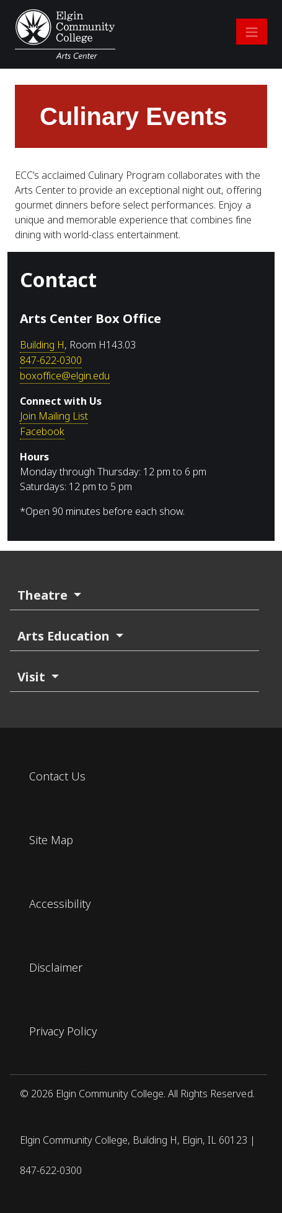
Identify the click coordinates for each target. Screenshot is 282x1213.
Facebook (42, 431)
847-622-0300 (51, 360)
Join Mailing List (54, 416)
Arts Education (65, 636)
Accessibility (59, 903)
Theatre (44, 595)
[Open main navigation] (251, 32)
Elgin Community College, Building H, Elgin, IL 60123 (133, 1140)
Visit (32, 676)
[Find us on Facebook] (45, 1064)
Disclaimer (55, 967)
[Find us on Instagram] (79, 1064)
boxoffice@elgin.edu (65, 375)
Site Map (51, 839)
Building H (42, 345)
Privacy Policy (63, 1031)
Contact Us (57, 776)
